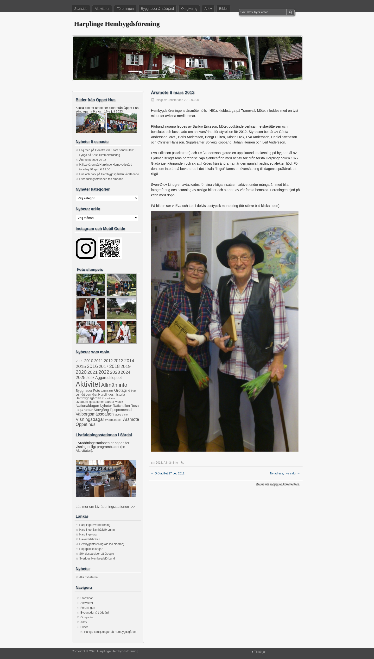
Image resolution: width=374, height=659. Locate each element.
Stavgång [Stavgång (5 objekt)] (101, 410)
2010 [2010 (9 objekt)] (88, 360)
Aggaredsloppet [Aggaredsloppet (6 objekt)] (108, 378)
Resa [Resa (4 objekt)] (135, 406)
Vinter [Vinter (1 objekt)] (125, 414)
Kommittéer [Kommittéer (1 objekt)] (108, 398)
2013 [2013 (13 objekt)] (118, 360)
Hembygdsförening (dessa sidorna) (101, 544)
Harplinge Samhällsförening (97, 529)
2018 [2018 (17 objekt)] (114, 366)
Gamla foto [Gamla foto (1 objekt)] (107, 390)
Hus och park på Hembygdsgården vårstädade (109, 174)
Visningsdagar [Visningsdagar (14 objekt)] (90, 419)
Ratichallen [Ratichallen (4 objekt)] (121, 406)
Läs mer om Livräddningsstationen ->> (105, 507)
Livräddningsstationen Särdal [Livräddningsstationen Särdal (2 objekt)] (95, 402)
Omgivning (189, 9)
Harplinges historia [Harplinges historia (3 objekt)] (111, 394)
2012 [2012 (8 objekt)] (108, 361)
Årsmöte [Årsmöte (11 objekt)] (131, 419)
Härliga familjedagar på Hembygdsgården (110, 632)
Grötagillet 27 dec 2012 (167, 473)
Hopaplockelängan (91, 549)
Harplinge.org (88, 534)
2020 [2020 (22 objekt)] (81, 372)
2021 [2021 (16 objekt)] (92, 372)
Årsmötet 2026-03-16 (93, 160)
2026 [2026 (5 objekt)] (90, 378)
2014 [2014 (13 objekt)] (129, 360)
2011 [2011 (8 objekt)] (98, 361)
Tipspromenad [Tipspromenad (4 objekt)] (121, 410)
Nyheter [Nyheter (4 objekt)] (106, 406)
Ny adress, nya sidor (285, 473)
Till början (260, 651)
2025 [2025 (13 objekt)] (81, 377)
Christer (172, 100)
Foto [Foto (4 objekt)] (96, 390)
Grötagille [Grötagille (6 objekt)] (122, 390)
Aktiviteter (102, 9)
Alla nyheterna (88, 577)
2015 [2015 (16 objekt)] (81, 366)
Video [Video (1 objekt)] (117, 414)
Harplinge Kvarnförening (94, 525)
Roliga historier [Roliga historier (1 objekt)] (84, 410)
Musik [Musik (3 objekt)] (119, 402)
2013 (159, 462)
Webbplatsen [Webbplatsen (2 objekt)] (113, 420)
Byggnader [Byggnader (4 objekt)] (84, 390)
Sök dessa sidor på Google (96, 553)
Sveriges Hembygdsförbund (97, 558)
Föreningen (125, 9)
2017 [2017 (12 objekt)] (103, 366)
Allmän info (171, 462)
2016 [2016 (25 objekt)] (92, 366)
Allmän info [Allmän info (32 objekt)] (114, 385)
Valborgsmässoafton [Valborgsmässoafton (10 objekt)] (95, 414)
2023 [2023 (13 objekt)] (115, 372)
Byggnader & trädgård (157, 9)
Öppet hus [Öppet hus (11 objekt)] (85, 424)
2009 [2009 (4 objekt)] (79, 361)
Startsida (81, 9)
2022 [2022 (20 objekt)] (104, 372)
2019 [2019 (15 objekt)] (125, 366)
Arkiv (208, 9)
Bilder (223, 9)
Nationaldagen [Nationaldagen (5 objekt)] (87, 406)
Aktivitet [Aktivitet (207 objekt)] (88, 384)
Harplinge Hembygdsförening (117, 23)
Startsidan (87, 598)
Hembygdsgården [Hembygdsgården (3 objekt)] (88, 398)
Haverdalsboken (89, 539)
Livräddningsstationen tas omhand (101, 179)
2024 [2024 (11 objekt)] (125, 372)
